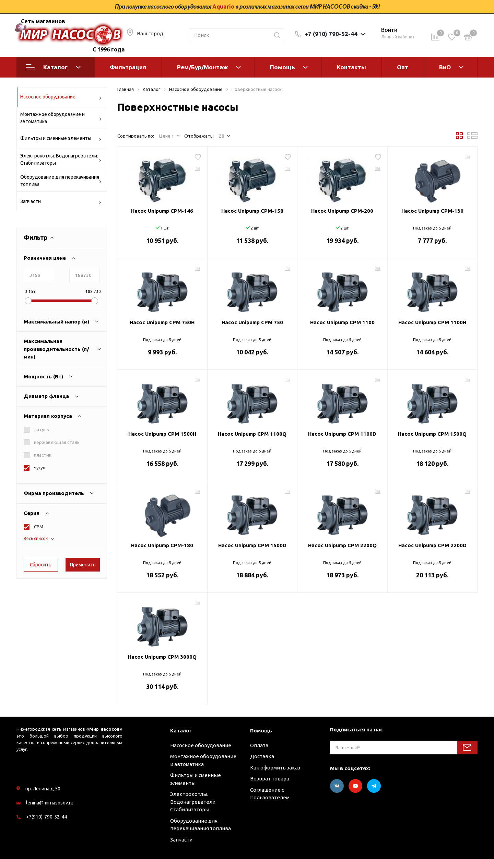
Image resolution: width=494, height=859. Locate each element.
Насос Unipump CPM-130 (432, 211)
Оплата (259, 745)
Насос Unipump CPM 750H (162, 322)
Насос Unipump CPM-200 (342, 211)
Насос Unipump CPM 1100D (342, 434)
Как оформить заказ (275, 767)
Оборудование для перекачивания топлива (61, 180)
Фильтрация (128, 67)
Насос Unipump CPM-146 (162, 211)
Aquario (223, 6)
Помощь (282, 67)
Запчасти (61, 203)
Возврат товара (269, 778)
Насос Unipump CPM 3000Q (162, 657)
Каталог (53, 67)
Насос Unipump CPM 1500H (162, 434)
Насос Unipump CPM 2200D (432, 545)
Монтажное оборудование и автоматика (61, 117)
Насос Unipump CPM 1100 (342, 322)
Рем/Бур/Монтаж (202, 67)
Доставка (262, 756)
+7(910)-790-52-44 (46, 817)
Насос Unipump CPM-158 (252, 211)
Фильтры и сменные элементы (61, 139)
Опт (402, 67)
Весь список (36, 538)
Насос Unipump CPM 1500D (252, 545)
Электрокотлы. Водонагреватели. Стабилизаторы (61, 159)
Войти (389, 30)
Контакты (351, 67)
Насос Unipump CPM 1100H (432, 322)
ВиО (445, 67)
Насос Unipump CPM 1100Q (252, 434)
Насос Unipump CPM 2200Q (342, 545)
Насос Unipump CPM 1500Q (432, 434)
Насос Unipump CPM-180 (162, 545)
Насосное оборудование (61, 98)
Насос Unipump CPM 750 (252, 322)
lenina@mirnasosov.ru (49, 802)
